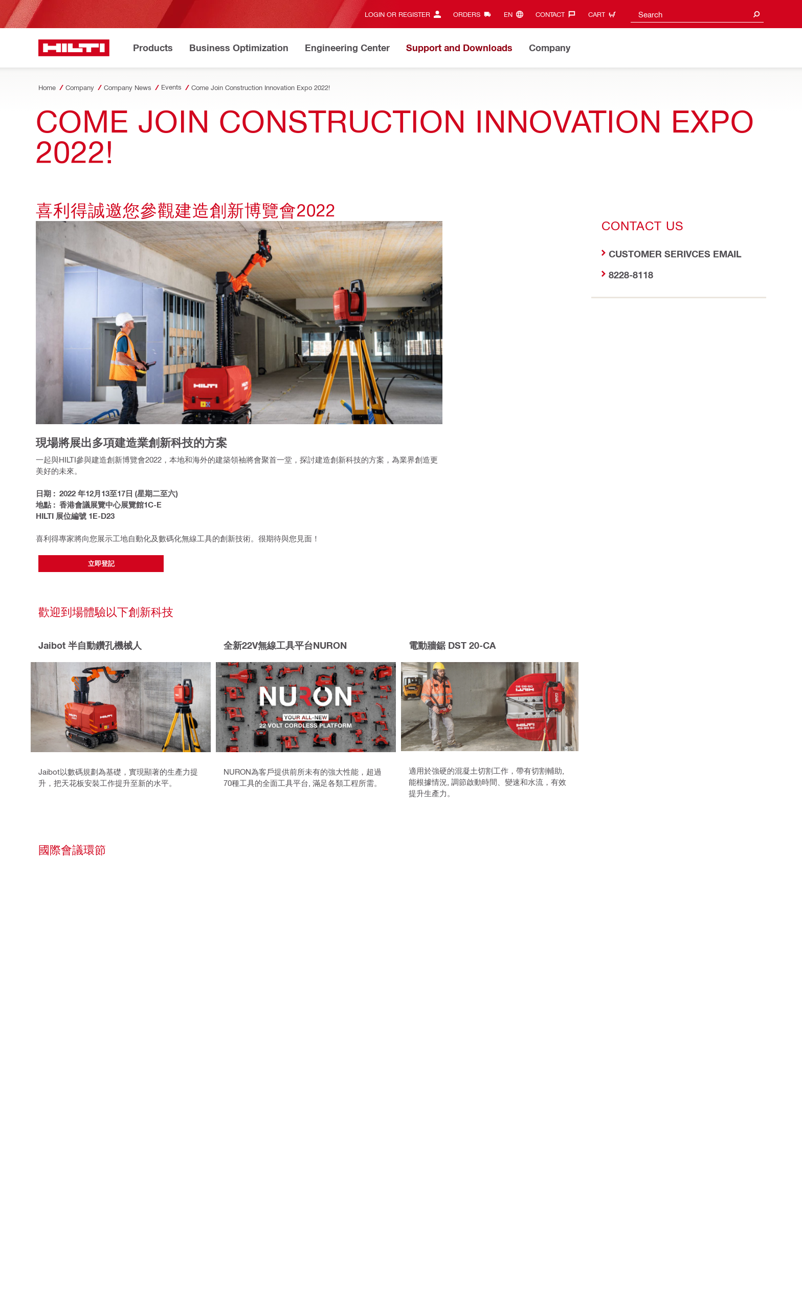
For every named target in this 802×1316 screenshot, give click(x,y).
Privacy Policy (123, 1279)
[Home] (73, 47)
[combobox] (697, 14)
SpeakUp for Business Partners (302, 1279)
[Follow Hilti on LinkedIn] (560, 1296)
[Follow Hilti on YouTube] (577, 1296)
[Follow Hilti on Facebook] (544, 1296)
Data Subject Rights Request (458, 1279)
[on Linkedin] (100, 1003)
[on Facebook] (54, 1003)
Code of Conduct (382, 1279)
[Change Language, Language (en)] (516, 14)
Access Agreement (66, 1279)
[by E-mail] (146, 1003)
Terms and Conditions (215, 1279)
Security (163, 1279)
